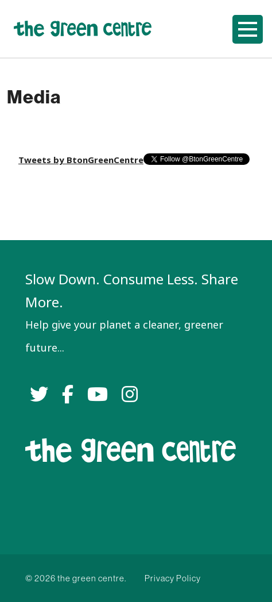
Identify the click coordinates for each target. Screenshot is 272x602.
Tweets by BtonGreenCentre (80, 160)
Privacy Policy (173, 578)
